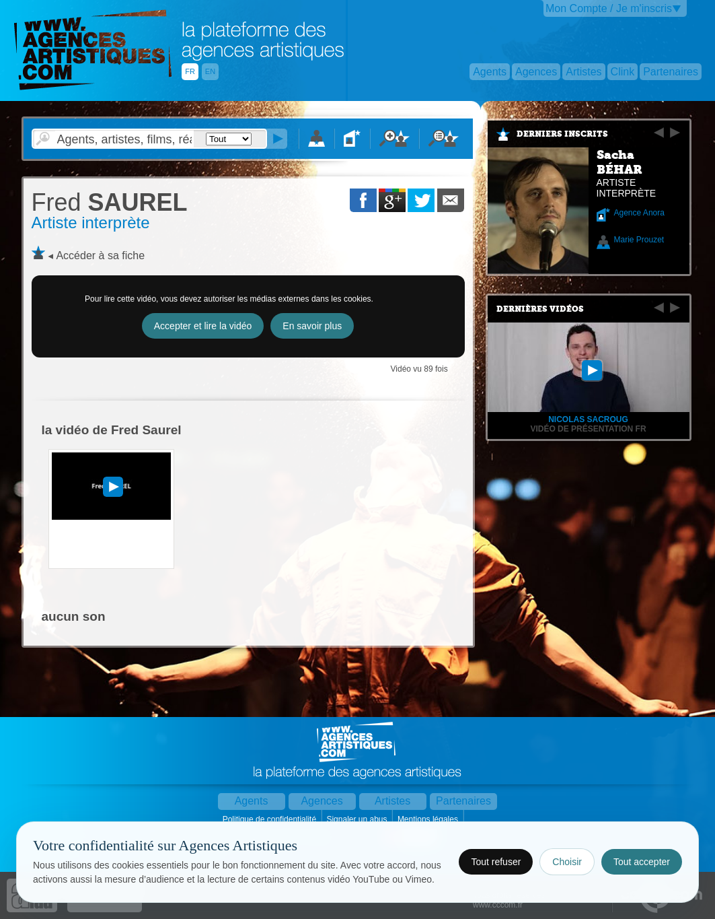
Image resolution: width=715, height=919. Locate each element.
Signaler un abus (357, 819)
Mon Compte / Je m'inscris (608, 8)
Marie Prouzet (639, 239)
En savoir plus (312, 325)
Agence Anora (639, 212)
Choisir (567, 861)
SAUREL (110, 202)
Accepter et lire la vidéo (203, 325)
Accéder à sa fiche (100, 255)
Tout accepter (641, 861)
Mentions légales (429, 819)
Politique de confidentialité (271, 819)
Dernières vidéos (540, 309)
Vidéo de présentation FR (588, 429)
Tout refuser (496, 861)
